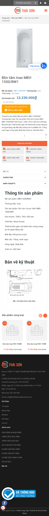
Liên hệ (4, 423)
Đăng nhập (6, 410)
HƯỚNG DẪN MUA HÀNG (11, 449)
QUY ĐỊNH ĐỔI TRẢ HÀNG (11, 445)
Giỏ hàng (5, 419)
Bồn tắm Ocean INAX (27, 208)
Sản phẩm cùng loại (13, 315)
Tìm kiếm (5, 406)
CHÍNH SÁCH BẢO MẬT (10, 441)
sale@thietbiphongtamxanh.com (19, 397)
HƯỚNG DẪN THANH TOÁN (12, 457)
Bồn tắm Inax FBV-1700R (36, 344)
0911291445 (15, 393)
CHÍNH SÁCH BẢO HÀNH (11, 437)
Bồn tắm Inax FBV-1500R (12, 344)
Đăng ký (5, 415)
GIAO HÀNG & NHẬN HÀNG (11, 432)
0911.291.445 (13, 110)
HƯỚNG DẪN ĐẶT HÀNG (11, 453)
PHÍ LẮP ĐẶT (6, 462)
